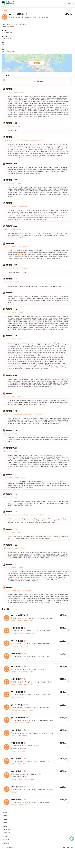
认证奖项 (5, 819)
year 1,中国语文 (18, 705)
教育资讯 (5, 816)
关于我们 (5, 812)
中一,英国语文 (17, 641)
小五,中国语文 (17, 730)
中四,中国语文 (17, 743)
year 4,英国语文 (18, 717)
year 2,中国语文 (18, 615)
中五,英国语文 (17, 771)
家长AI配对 (5, 839)
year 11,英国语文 (17, 14)
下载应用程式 (6, 829)
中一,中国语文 (17, 692)
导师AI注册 (5, 843)
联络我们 (5, 826)
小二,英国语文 (17, 758)
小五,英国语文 (17, 628)
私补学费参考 (6, 833)
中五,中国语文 (17, 787)
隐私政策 (5, 836)
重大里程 (5, 822)
